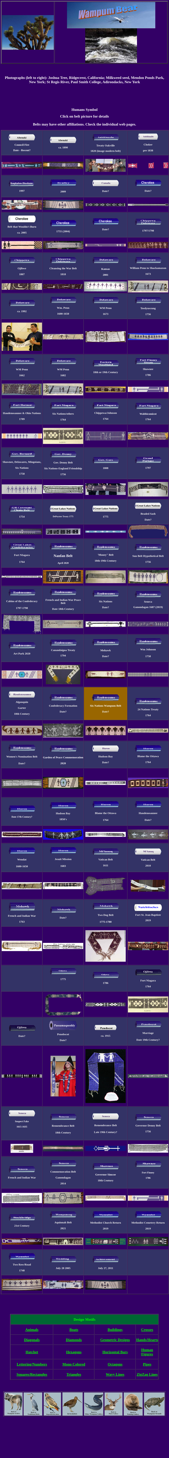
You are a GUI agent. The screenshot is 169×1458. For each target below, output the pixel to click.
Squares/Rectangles (32, 1374)
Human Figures (147, 1352)
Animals (31, 1330)
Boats (73, 1330)
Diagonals (32, 1340)
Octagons (115, 1364)
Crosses (147, 1330)
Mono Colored (73, 1364)
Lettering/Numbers (32, 1364)
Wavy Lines (115, 1374)
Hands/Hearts (147, 1340)
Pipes (147, 1364)
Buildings (115, 1330)
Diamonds (74, 1340)
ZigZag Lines (147, 1374)
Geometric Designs (115, 1340)
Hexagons (73, 1352)
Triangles (73, 1374)
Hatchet (32, 1352)
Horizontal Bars (115, 1352)
